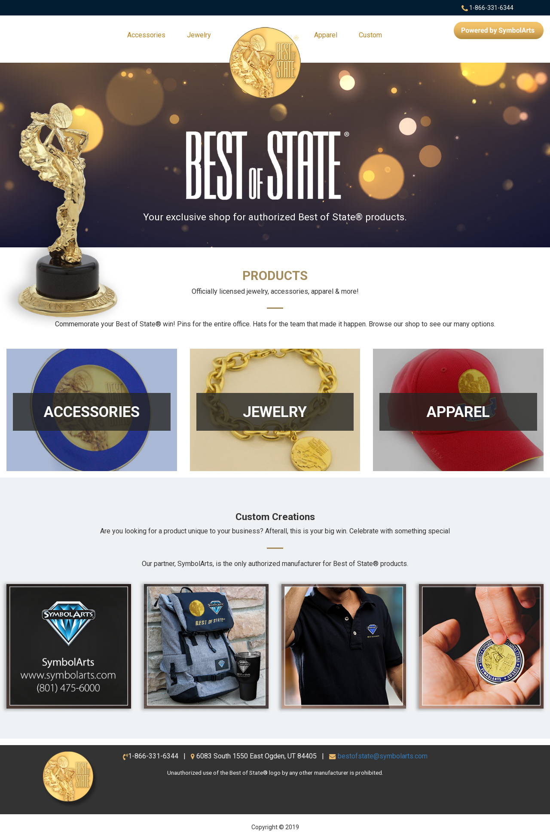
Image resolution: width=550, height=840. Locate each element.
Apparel (325, 35)
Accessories (146, 35)
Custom (370, 35)
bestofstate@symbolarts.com (383, 756)
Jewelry (199, 35)
